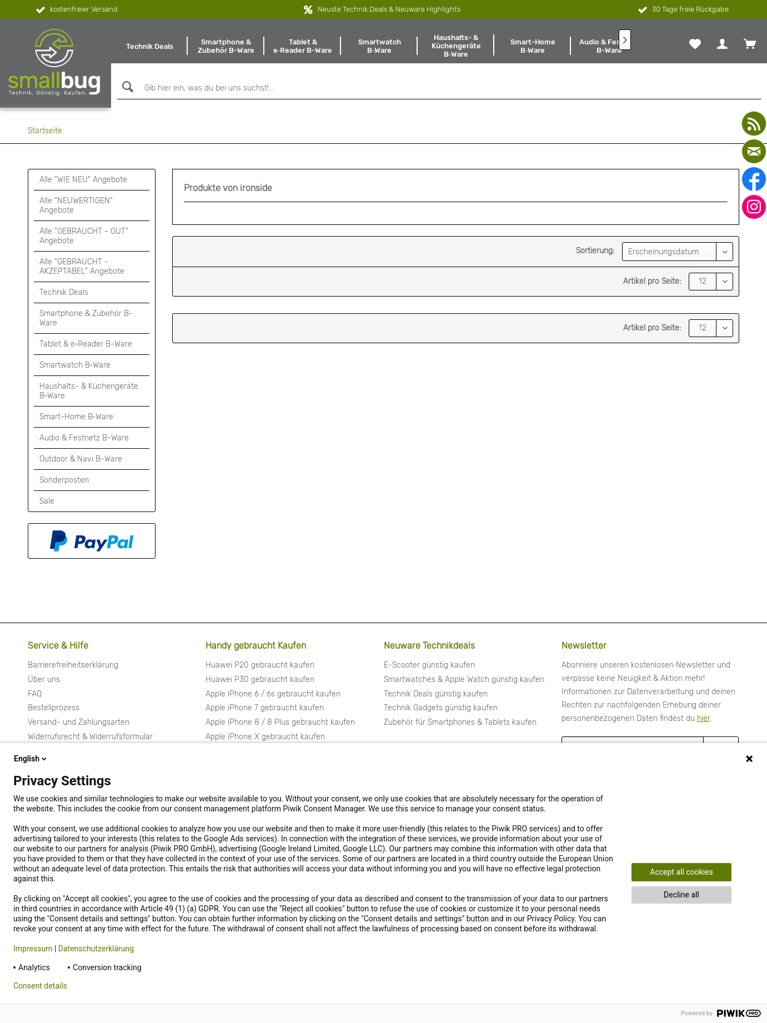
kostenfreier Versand (76, 10)
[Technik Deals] (149, 46)
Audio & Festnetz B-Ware (84, 438)
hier (703, 718)
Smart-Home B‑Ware (76, 417)
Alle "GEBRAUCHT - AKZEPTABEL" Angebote (81, 266)
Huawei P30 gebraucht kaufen (259, 679)
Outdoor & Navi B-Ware (80, 459)
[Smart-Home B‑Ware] (532, 46)
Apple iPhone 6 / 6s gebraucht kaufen (272, 694)
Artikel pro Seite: (652, 281)
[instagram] (754, 207)
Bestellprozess (53, 708)
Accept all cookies (681, 871)
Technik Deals (63, 292)
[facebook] (754, 179)
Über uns (44, 679)
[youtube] (754, 124)
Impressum (32, 948)
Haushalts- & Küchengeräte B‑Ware (88, 391)
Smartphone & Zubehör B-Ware (86, 318)
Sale (46, 501)
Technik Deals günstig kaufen (436, 694)
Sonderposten (64, 480)
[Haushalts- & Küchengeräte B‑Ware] (456, 46)
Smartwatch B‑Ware (75, 365)
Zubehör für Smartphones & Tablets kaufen (460, 722)
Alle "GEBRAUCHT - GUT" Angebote (83, 236)
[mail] (754, 151)
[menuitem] (149, 46)
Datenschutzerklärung (96, 948)
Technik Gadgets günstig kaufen (441, 708)
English (31, 758)
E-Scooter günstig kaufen (429, 665)
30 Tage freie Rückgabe (682, 10)
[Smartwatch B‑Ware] (379, 46)
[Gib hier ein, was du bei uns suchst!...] (439, 88)
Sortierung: (595, 250)
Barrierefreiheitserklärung (73, 665)
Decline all (681, 894)
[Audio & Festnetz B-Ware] (609, 46)
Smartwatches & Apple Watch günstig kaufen (464, 679)
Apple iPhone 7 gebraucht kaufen (264, 708)
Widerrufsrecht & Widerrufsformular (90, 736)
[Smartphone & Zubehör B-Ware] (226, 46)
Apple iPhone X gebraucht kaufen (265, 736)
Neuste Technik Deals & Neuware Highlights (389, 9)
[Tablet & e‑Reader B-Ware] (302, 46)
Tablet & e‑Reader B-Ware (85, 344)
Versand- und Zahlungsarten (78, 722)
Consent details (40, 985)
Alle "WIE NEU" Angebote (83, 179)
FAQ (35, 694)
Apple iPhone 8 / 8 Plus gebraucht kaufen (280, 722)
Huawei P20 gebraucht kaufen (259, 665)
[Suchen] (126, 87)
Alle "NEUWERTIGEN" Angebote (76, 205)
